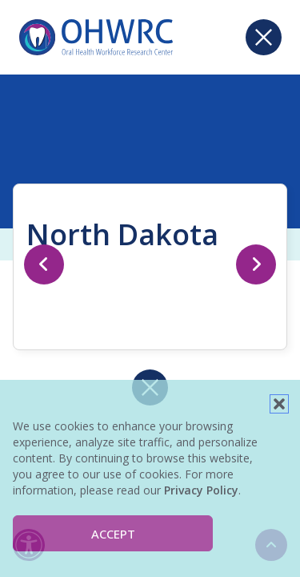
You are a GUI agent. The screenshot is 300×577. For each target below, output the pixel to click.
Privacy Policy (201, 490)
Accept (113, 534)
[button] (279, 404)
